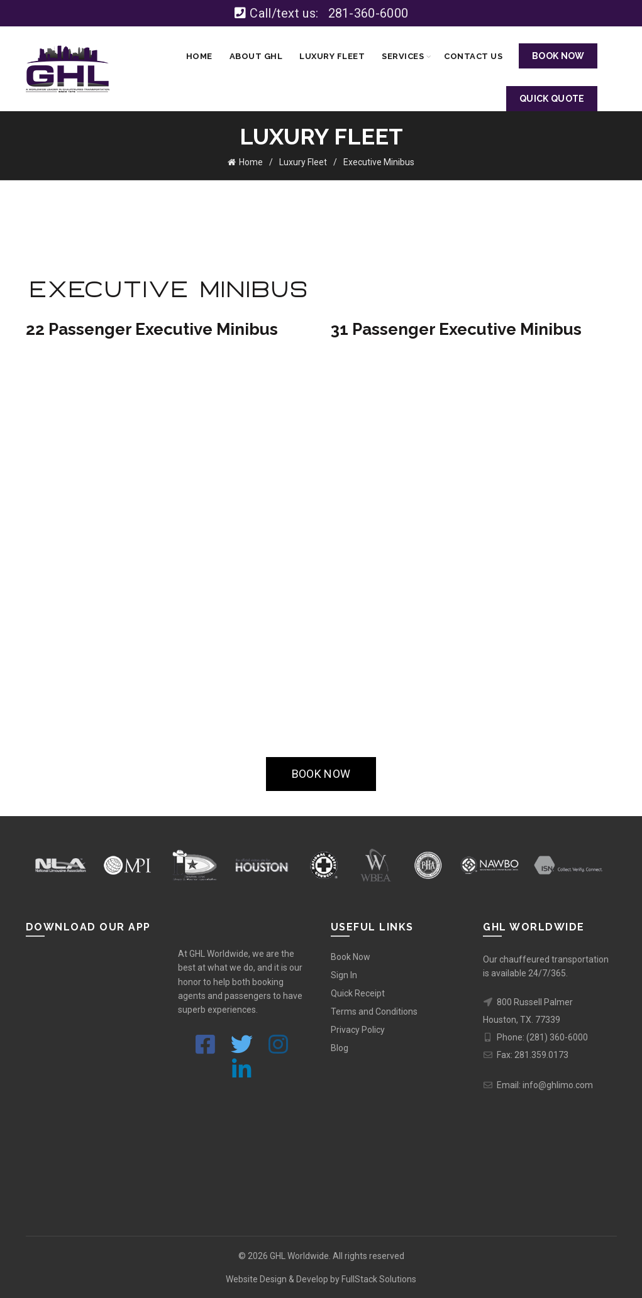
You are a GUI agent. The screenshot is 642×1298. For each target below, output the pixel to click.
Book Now (350, 956)
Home (199, 56)
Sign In (344, 974)
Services (403, 56)
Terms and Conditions (374, 1010)
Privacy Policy (358, 1028)
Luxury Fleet (332, 56)
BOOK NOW (558, 56)
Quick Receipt (358, 992)
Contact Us (473, 56)
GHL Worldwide (299, 1255)
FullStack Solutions (378, 1278)
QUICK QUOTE (551, 99)
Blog (339, 1047)
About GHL (256, 56)
